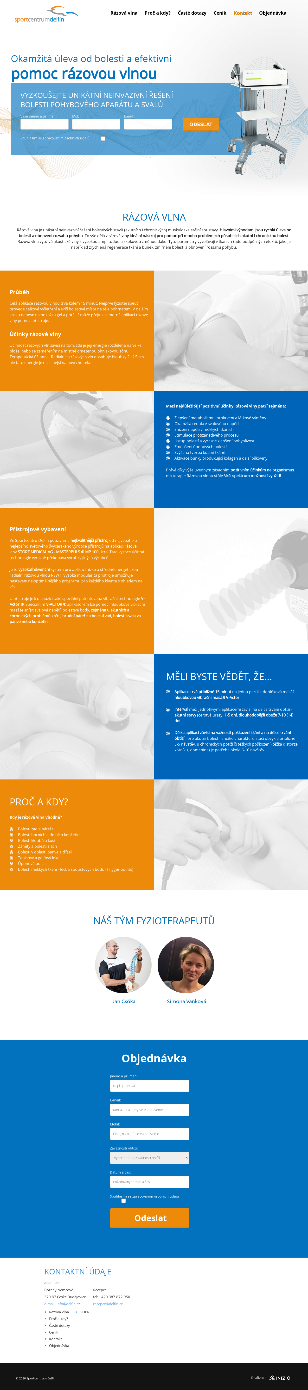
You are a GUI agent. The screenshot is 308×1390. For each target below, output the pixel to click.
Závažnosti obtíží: (124, 1148)
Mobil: (115, 1124)
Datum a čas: (120, 1172)
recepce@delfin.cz (108, 1303)
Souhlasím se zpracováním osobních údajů (55, 131)
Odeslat (200, 117)
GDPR (84, 1312)
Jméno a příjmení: (124, 1076)
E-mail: (115, 1100)
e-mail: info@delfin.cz (62, 1303)
